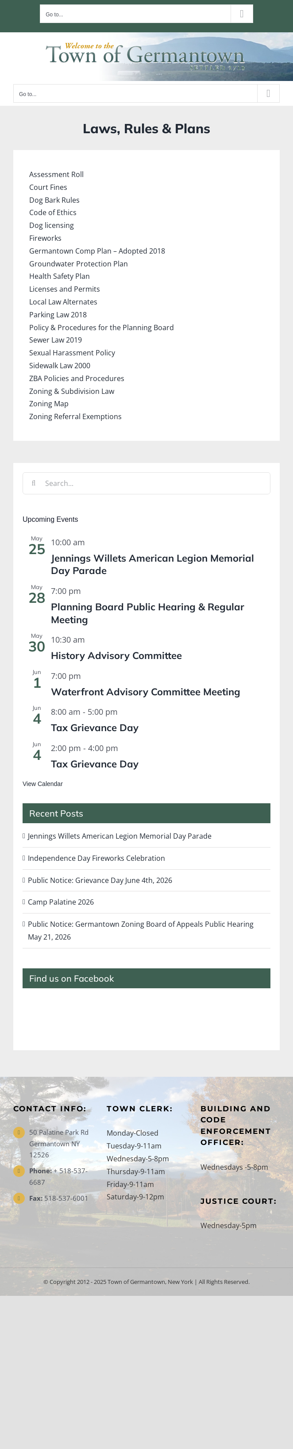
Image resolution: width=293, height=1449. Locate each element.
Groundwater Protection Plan (78, 264)
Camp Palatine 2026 (61, 902)
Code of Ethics (53, 212)
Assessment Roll (56, 174)
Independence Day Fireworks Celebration (96, 858)
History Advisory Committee (116, 655)
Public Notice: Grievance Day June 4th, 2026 (100, 880)
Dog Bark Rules (54, 200)
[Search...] (146, 483)
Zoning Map (49, 403)
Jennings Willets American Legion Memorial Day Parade (120, 836)
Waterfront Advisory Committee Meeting (145, 692)
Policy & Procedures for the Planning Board (101, 327)
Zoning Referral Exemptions (75, 416)
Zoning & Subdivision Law (71, 391)
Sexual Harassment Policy (72, 353)
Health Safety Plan (59, 276)
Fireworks (45, 238)
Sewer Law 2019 (55, 340)
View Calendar (43, 783)
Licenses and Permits (64, 289)
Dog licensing (51, 225)
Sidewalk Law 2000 (59, 365)
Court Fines (48, 187)
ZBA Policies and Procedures (76, 378)
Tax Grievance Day (95, 727)
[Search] (34, 483)
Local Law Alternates (63, 302)
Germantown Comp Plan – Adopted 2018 (97, 251)
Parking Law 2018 (58, 315)
